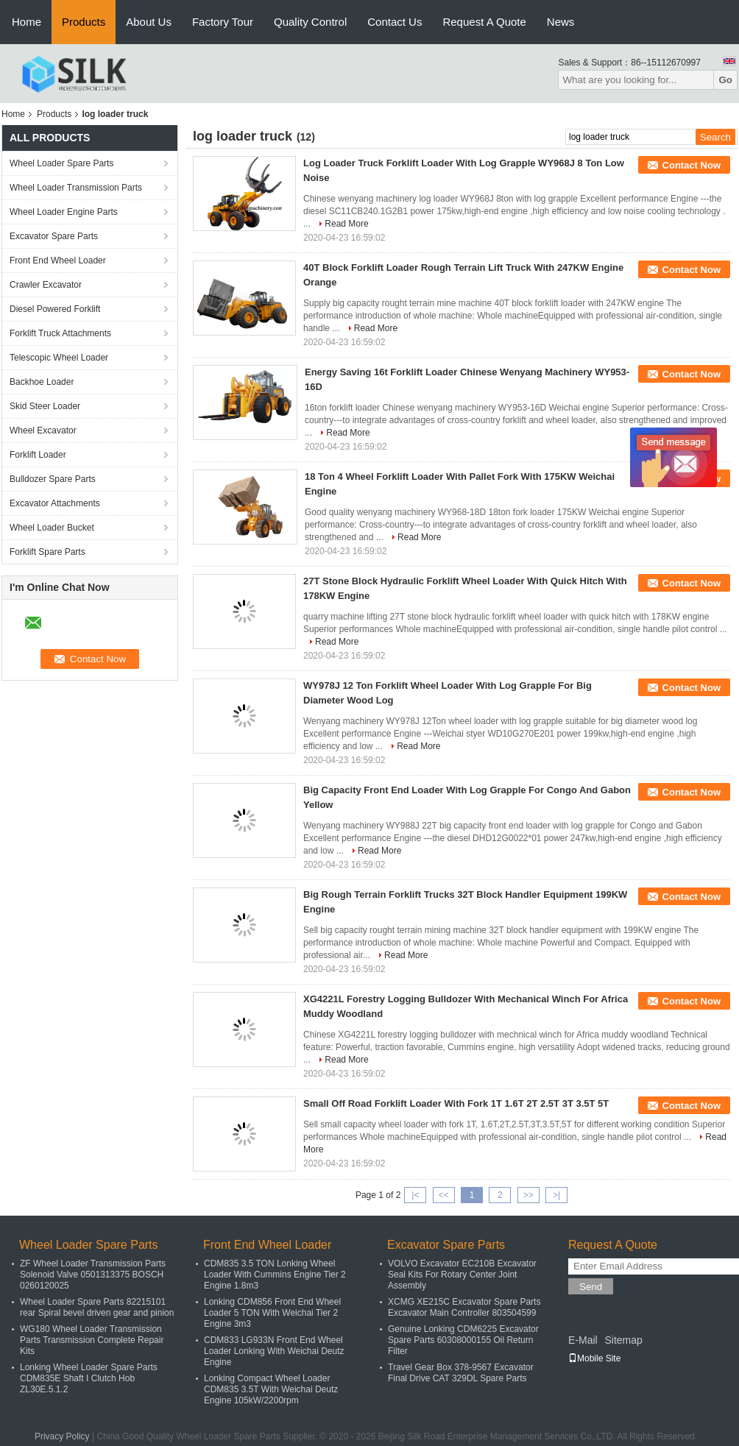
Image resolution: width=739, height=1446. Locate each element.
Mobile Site (594, 1358)
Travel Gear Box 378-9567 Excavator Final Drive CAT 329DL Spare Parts (461, 1372)
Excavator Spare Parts (54, 236)
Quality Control (310, 21)
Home (26, 21)
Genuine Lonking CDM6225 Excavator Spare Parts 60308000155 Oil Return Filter (463, 1340)
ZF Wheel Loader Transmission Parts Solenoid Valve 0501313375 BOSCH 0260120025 (93, 1274)
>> (528, 1195)
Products (83, 21)
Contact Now (691, 165)
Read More (346, 224)
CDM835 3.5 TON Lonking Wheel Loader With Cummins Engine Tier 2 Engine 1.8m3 (275, 1274)
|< (415, 1195)
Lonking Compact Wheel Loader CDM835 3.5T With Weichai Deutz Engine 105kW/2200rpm (271, 1389)
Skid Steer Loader (45, 406)
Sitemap (623, 1340)
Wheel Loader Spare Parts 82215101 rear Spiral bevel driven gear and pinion (97, 1307)
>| (556, 1195)
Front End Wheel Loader (58, 260)
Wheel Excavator (43, 430)
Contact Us (394, 21)
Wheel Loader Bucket (52, 527)
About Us (149, 21)
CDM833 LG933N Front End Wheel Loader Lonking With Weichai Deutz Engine (274, 1351)
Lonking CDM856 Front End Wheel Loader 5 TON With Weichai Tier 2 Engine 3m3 (272, 1313)
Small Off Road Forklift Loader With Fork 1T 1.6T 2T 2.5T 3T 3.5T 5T (456, 1103)
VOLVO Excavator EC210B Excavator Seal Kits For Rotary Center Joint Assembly (462, 1274)
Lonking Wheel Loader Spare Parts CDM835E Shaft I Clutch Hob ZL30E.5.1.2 (89, 1378)
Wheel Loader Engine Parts (64, 212)
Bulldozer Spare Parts (53, 479)
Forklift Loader (38, 455)
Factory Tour (222, 21)
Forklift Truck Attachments (60, 333)
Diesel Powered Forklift (55, 309)
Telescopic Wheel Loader (59, 357)
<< (444, 1195)
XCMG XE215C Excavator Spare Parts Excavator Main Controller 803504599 (464, 1307)
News (561, 21)
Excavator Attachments (55, 503)
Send (590, 1286)
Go (725, 79)
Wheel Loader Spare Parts (61, 163)
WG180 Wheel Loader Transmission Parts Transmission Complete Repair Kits (91, 1340)
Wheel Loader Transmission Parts (76, 187)
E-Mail (583, 1340)
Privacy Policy (62, 1436)
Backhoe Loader (42, 382)
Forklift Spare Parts (47, 552)
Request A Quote (484, 21)
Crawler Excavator (46, 285)
